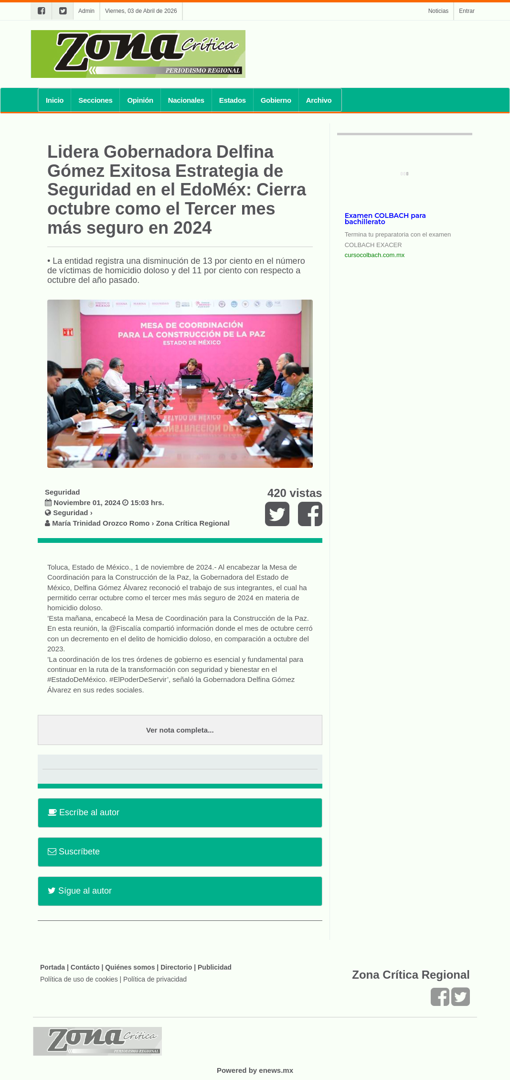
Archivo (319, 100)
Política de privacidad (155, 979)
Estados (232, 100)
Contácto (85, 967)
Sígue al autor (80, 891)
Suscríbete (74, 851)
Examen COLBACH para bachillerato (385, 218)
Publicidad (215, 967)
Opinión (140, 100)
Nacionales (186, 100)
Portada (52, 967)
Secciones (95, 100)
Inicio (55, 100)
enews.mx (276, 1070)
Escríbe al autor (83, 812)
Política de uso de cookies (79, 979)
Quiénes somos (130, 967)
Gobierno (276, 100)
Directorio (176, 967)
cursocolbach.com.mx (375, 255)
